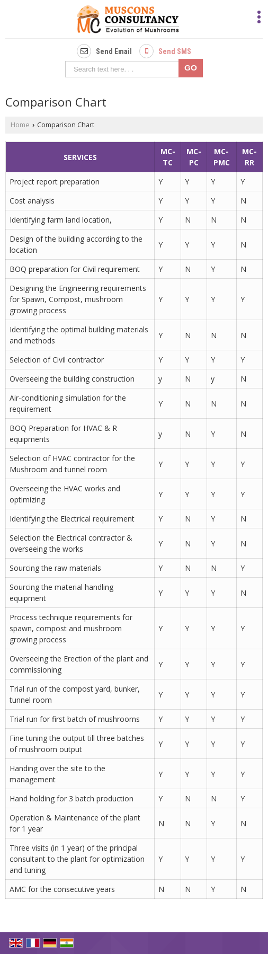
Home (20, 124)
